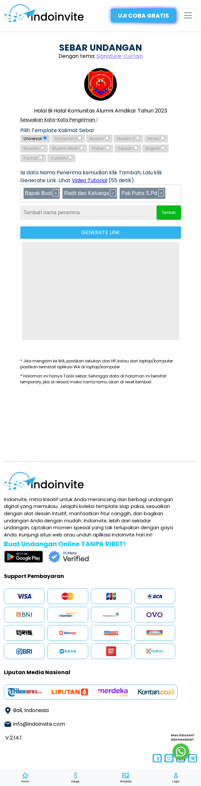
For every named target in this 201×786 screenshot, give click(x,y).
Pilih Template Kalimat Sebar (57, 130)
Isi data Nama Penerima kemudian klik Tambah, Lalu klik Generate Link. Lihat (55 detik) (91, 176)
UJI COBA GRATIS (143, 16)
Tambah (169, 212)
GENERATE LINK (100, 232)
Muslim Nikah (68, 148)
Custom (61, 158)
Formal (33, 158)
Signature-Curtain (119, 56)
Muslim (99, 138)
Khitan (101, 148)
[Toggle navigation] (188, 15)
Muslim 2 (128, 138)
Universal (35, 138)
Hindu (156, 138)
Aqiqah (128, 148)
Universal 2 (68, 138)
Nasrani (34, 148)
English (155, 148)
